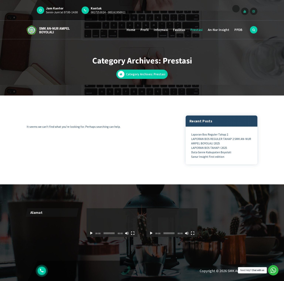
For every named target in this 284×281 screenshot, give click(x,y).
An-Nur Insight (218, 30)
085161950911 (117, 12)
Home (131, 30)
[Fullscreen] (193, 266)
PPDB (238, 30)
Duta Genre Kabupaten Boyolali (211, 152)
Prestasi (196, 30)
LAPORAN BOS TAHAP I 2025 (209, 148)
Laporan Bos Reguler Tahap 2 (209, 134)
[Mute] (187, 266)
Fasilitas (179, 30)
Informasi (161, 30)
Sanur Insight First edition (207, 156)
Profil (145, 30)
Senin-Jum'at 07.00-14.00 (62, 12)
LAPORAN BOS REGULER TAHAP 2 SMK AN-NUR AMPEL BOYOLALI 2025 (221, 141)
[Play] (151, 266)
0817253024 (98, 12)
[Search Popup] (253, 30)
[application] (112, 255)
